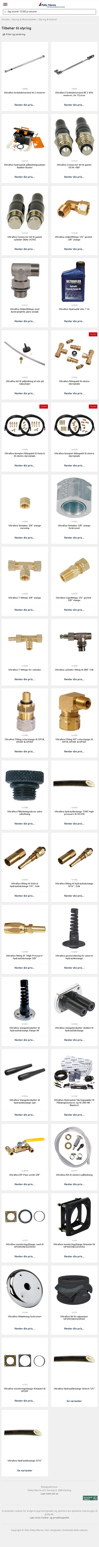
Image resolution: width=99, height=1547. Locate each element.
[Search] (49, 12)
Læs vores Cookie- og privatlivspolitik (49, 1518)
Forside (5, 19)
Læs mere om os (49, 1494)
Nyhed (93, 334)
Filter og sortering (13, 34)
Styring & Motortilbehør (24, 19)
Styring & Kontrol (48, 19)
